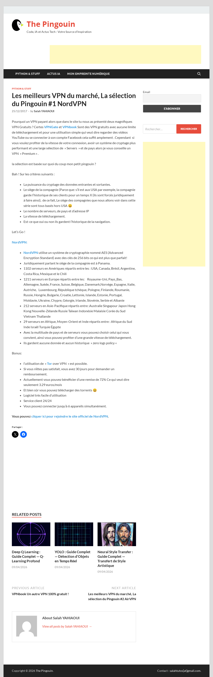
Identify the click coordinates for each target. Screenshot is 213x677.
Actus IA (53, 73)
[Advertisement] (125, 54)
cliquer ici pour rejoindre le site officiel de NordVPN (69, 416)
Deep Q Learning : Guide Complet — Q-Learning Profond (28, 556)
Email (146, 92)
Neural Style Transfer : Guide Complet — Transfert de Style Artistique (115, 559)
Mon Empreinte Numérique (88, 73)
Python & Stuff (27, 73)
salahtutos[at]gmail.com (185, 670)
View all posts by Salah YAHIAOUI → (67, 626)
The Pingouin (51, 24)
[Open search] (199, 74)
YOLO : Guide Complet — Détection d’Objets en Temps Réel (72, 556)
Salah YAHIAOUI (44, 111)
